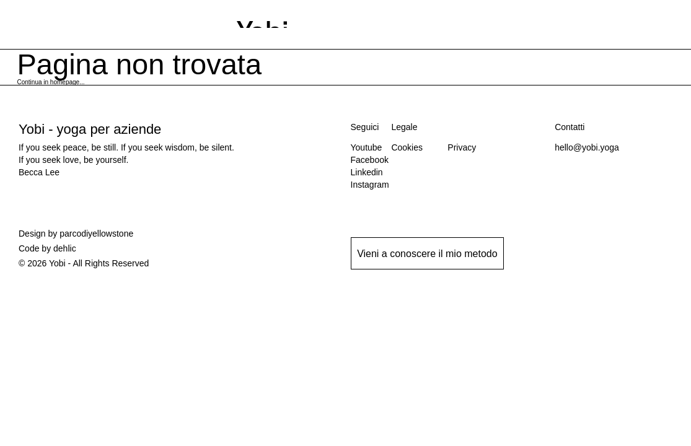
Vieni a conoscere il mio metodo (427, 253)
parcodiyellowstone (96, 233)
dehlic (64, 248)
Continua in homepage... (51, 82)
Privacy (461, 147)
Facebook (370, 160)
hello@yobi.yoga (587, 147)
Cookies (407, 147)
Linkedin (367, 172)
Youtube (366, 147)
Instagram (370, 185)
